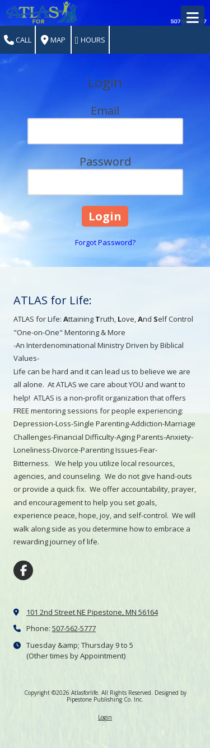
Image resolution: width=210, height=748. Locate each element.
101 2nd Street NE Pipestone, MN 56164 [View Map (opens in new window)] (92, 612)
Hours (90, 40)
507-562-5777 (74, 628)
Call (17, 40)
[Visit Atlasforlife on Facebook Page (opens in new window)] (23, 570)
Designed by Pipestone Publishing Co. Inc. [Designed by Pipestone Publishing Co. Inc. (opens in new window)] (126, 696)
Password (105, 161)
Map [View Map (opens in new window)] (53, 40)
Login (105, 717)
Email (105, 110)
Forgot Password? (105, 242)
